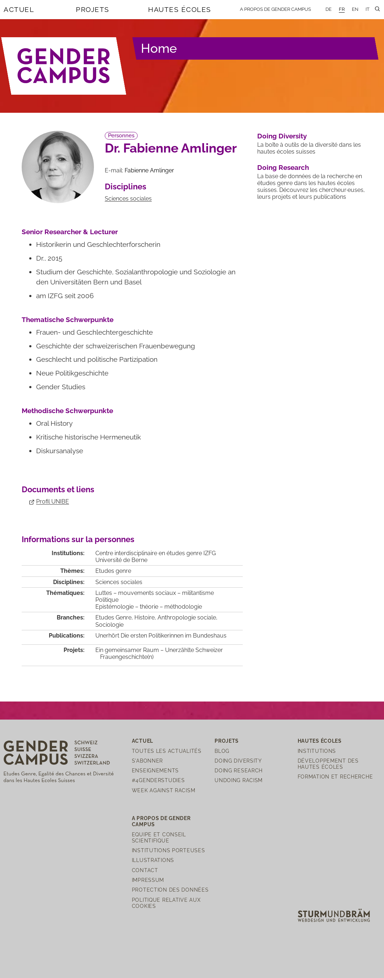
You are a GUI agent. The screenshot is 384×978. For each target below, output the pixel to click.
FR (342, 9)
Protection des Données (170, 890)
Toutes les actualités (167, 751)
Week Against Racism (163, 790)
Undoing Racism (239, 780)
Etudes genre (113, 570)
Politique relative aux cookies (166, 903)
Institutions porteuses (168, 850)
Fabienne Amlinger (149, 170)
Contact (145, 870)
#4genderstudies (158, 780)
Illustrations (153, 860)
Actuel (19, 9)
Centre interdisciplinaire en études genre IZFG (155, 553)
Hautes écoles (179, 9)
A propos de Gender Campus (275, 9)
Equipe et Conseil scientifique (159, 837)
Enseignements (155, 770)
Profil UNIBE (52, 501)
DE (328, 9)
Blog (222, 751)
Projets (92, 9)
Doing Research (283, 167)
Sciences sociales (128, 198)
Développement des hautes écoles (328, 764)
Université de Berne (121, 560)
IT (368, 9)
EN (355, 9)
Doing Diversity (282, 136)
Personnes (121, 135)
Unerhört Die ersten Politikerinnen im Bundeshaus (160, 635)
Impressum (148, 880)
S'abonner (147, 761)
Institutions (317, 751)
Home (159, 48)
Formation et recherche (335, 776)
